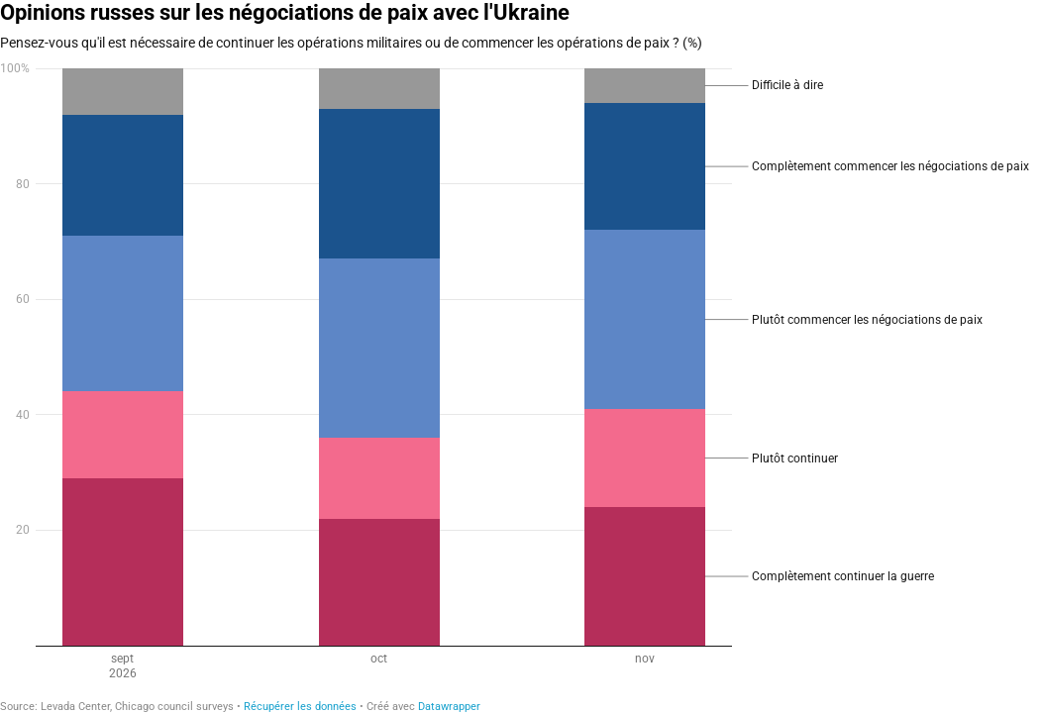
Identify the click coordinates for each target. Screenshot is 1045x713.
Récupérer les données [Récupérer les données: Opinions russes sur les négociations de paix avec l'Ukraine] (300, 706)
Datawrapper (449, 706)
